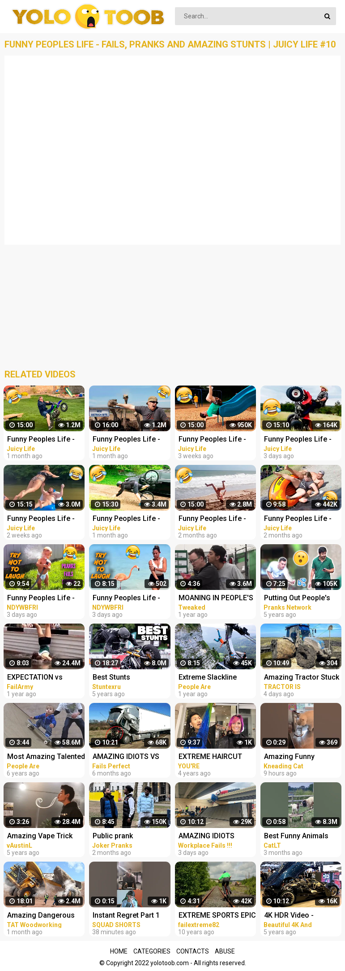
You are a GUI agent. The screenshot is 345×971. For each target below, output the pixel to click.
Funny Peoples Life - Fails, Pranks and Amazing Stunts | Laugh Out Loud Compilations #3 (46, 599)
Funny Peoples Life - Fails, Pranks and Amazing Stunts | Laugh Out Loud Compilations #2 (131, 599)
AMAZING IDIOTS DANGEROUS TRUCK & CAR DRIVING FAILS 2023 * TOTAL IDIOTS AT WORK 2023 (215, 837)
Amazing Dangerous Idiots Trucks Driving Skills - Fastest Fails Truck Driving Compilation (41, 916)
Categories (151, 951)
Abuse (225, 951)
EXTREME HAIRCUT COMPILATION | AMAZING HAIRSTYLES (216, 757)
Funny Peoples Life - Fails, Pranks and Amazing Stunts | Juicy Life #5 (44, 440)
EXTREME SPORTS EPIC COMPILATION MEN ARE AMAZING (218, 916)
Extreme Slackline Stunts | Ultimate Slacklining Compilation (217, 678)
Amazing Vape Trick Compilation (39, 837)
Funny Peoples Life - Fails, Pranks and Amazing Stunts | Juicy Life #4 (130, 440)
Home (119, 951)
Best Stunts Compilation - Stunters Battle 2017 (129, 678)
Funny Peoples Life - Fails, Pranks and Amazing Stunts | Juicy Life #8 (216, 440)
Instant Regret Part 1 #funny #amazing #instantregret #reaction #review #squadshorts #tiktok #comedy (128, 916)
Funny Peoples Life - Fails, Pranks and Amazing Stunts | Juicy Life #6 (130, 519)
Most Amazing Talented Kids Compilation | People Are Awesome (46, 757)
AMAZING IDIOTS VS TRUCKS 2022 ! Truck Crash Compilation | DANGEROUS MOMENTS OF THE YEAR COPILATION (127, 757)
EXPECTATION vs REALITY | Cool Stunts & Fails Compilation (46, 678)
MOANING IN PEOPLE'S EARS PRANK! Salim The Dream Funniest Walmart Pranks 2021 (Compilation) (218, 599)
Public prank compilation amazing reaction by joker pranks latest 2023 (127, 837)
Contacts (192, 951)
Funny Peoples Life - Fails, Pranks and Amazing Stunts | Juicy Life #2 (216, 519)
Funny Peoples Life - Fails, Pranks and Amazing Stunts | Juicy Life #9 (44, 519)
